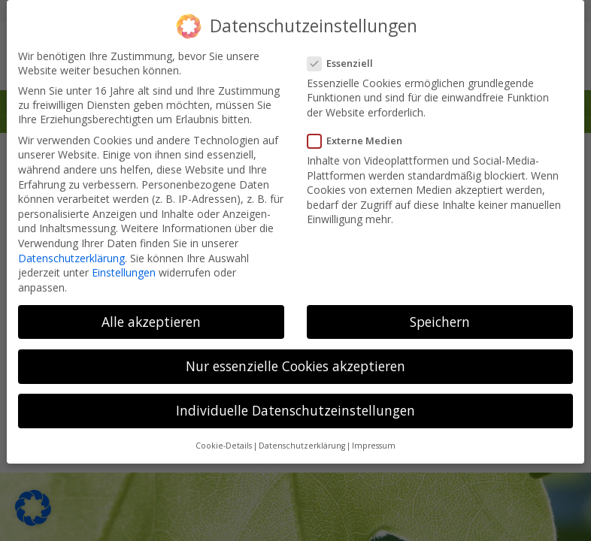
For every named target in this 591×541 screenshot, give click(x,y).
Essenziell (345, 57)
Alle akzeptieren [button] (151, 316)
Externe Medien (359, 134)
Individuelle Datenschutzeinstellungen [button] (295, 404)
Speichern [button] (440, 316)
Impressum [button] (374, 439)
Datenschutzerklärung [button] (302, 439)
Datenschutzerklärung (71, 251)
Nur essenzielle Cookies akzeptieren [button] (295, 360)
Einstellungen (124, 266)
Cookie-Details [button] (223, 439)
